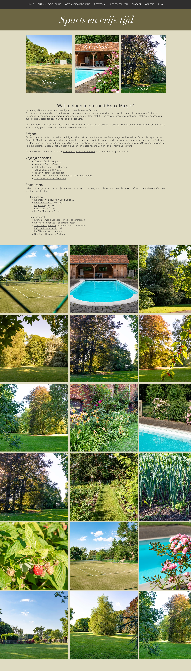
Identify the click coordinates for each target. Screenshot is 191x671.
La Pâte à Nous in (43, 231)
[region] (49, 64)
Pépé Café (39, 205)
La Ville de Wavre (43, 202)
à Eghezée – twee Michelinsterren (67, 220)
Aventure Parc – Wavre (46, 164)
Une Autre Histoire (43, 234)
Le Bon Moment (42, 211)
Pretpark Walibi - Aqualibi (47, 161)
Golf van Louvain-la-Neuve (48, 170)
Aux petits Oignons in (45, 225)
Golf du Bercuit (42, 167)
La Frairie (39, 222)
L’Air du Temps (42, 220)
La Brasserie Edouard (45, 200)
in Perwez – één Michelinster (59, 222)
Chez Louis (39, 208)
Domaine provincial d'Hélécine (50, 178)
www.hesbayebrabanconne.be (79, 151)
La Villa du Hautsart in (45, 228)
